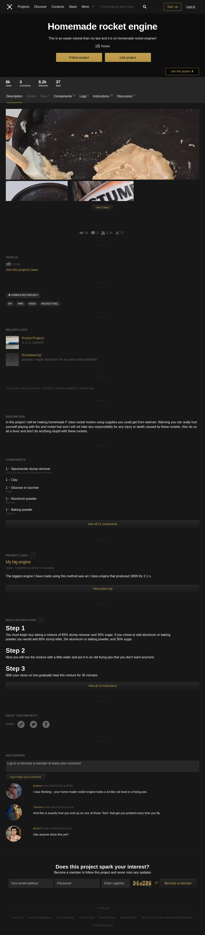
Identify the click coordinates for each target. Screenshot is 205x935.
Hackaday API (128, 917)
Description (14, 96)
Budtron (37, 785)
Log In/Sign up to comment (25, 776)
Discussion (126, 96)
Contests (57, 6)
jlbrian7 (37, 828)
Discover (40, 6)
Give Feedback (65, 917)
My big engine (18, 561)
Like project (128, 57)
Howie (102, 46)
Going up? (102, 908)
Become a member (67, 872)
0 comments (47, 567)
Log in (190, 6)
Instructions (103, 96)
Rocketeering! (32, 355)
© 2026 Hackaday (102, 925)
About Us (17, 917)
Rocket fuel (49, 303)
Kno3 (32, 303)
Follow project (79, 57)
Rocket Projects (33, 338)
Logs (84, 96)
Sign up (172, 6)
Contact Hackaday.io (40, 917)
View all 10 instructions (102, 685)
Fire (20, 303)
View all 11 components (102, 524)
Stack (73, 6)
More (89, 6)
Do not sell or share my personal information (167, 917)
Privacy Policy (107, 917)
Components (64, 96)
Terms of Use (86, 917)
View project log (103, 588)
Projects (23, 6)
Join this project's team (22, 269)
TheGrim (38, 807)
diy (10, 303)
